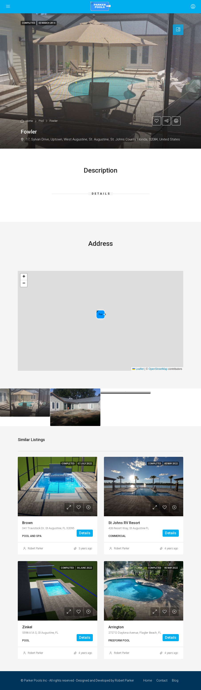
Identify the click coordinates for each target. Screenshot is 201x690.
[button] (101, 314)
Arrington (116, 627)
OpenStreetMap (158, 369)
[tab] (178, 29)
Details (84, 533)
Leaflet (138, 369)
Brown (27, 523)
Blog (175, 680)
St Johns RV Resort (124, 523)
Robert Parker (35, 548)
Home (29, 120)
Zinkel (27, 627)
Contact (161, 680)
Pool (41, 120)
